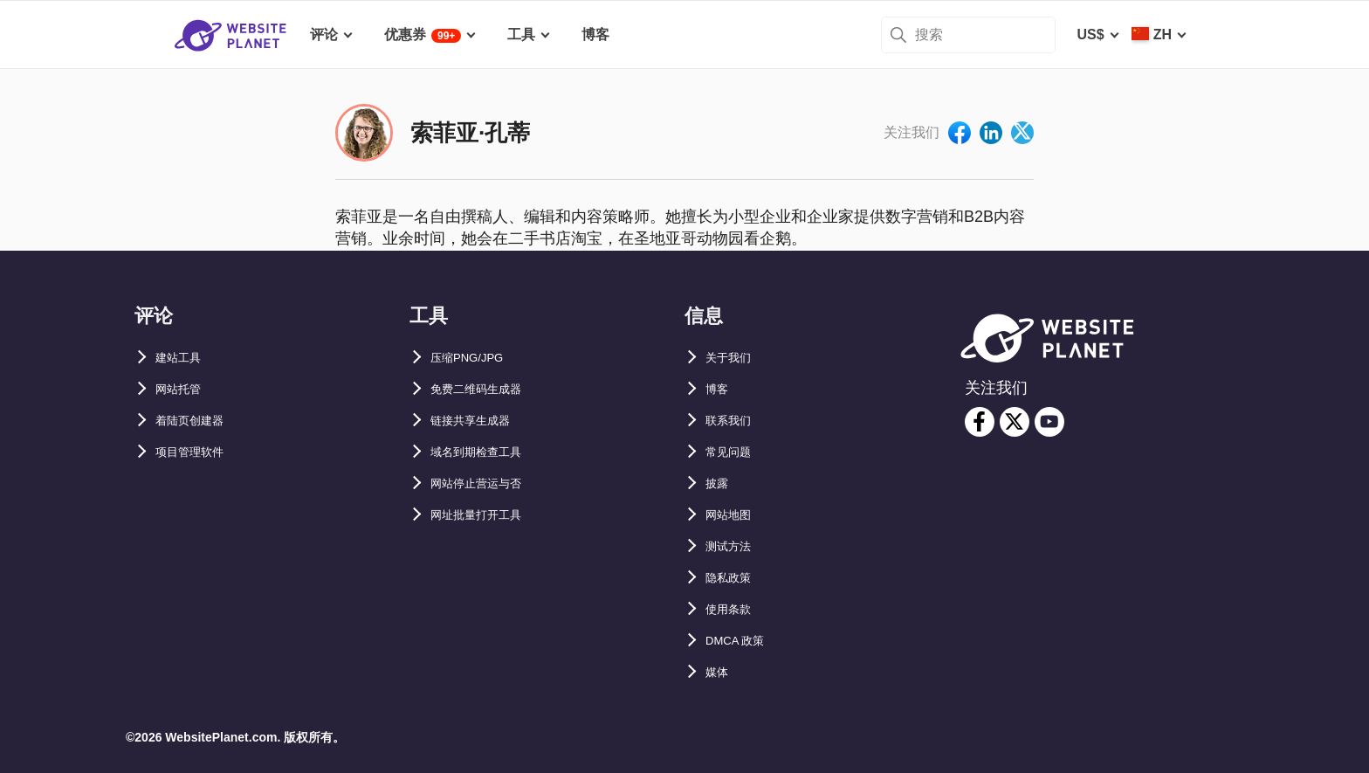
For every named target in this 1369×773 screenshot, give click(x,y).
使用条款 (733, 609)
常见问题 (733, 452)
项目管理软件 (197, 452)
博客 (719, 389)
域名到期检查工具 (486, 452)
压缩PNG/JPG (475, 357)
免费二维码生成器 (486, 389)
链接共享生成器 (479, 420)
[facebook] (979, 422)
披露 (719, 483)
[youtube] (1049, 422)
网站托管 (183, 389)
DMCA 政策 (742, 640)
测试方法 (733, 546)
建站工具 (183, 357)
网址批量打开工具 (486, 514)
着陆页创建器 (197, 420)
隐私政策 (733, 577)
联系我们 (733, 420)
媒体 (719, 672)
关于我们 (733, 357)
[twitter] (1014, 422)
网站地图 (733, 514)
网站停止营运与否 (486, 483)
